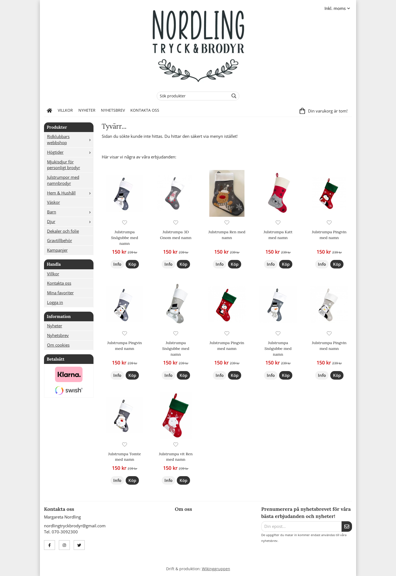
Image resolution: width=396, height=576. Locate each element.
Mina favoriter (60, 292)
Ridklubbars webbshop (70, 139)
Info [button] (117, 264)
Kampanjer (57, 250)
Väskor (53, 202)
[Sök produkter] (191, 96)
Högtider (70, 152)
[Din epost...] (301, 526)
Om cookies (58, 345)
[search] (232, 96)
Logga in (55, 302)
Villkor (65, 110)
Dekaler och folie (63, 231)
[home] (49, 111)
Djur (70, 221)
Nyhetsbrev (113, 110)
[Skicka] (347, 526)
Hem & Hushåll (70, 193)
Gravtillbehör (59, 240)
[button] (132, 264)
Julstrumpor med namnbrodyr (63, 180)
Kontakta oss (144, 110)
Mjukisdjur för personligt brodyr (63, 165)
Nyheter (86, 110)
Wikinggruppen (216, 568)
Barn (70, 212)
